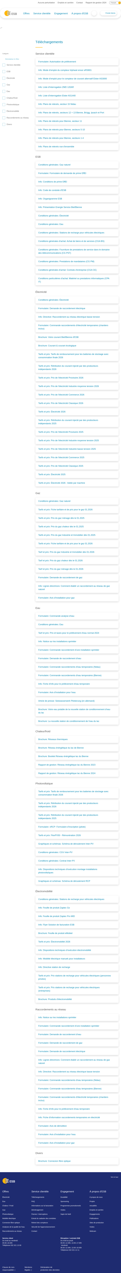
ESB (8, 72)
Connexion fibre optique (13, 1223)
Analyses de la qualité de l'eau (15, 1227)
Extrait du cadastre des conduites (44, 1218)
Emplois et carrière (65, 3)
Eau (8, 91)
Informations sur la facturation (43, 1206)
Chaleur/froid (12, 98)
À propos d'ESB (79, 13)
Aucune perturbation (46, 3)
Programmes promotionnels (70, 1206)
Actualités (92, 1206)
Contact (79, 3)
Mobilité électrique (10, 1218)
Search (94, 13)
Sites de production (96, 1223)
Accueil (2, 28)
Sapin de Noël (65, 1214)
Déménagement (38, 1210)
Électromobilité (13, 111)
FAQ (34, 1201)
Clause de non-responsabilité (9, 1268)
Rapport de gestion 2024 (96, 3)
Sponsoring (64, 1201)
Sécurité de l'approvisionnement (44, 1227)
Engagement (61, 13)
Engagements (94, 1214)
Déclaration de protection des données (50, 1268)
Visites (62, 1210)
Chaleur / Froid (9, 1206)
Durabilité (63, 1197)
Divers (9, 124)
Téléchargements (38, 1197)
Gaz (8, 85)
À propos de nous (95, 1197)
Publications (93, 1218)
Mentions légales (29, 1268)
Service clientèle (42, 13)
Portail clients (110, 13)
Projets (91, 1201)
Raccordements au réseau (18, 118)
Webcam (92, 1231)
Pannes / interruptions (40, 1214)
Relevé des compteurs (40, 1223)
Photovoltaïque (13, 105)
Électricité (11, 78)
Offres (26, 13)
